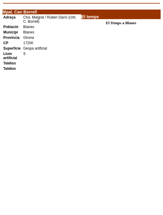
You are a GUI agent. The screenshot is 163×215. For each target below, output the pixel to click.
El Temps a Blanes (121, 23)
